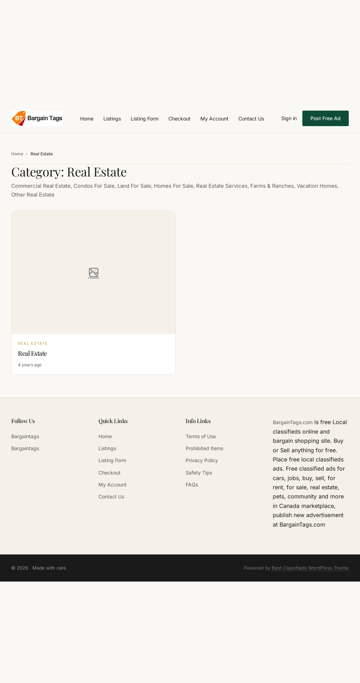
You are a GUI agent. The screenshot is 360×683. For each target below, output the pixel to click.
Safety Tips (199, 473)
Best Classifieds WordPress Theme (310, 568)
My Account (214, 119)
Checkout (179, 119)
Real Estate (32, 353)
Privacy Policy (202, 460)
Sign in (289, 118)
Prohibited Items (204, 448)
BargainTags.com (293, 422)
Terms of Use (201, 436)
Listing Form (145, 119)
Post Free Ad (325, 118)
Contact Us (251, 119)
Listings (112, 119)
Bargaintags (25, 436)
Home (87, 119)
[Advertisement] (180, 49)
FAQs (192, 485)
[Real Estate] (93, 272)
